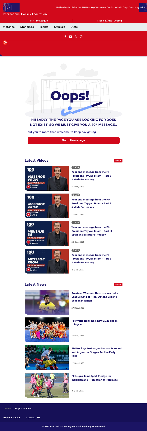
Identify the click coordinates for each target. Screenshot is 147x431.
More (118, 160)
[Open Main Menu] (6, 49)
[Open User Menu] (5, 42)
